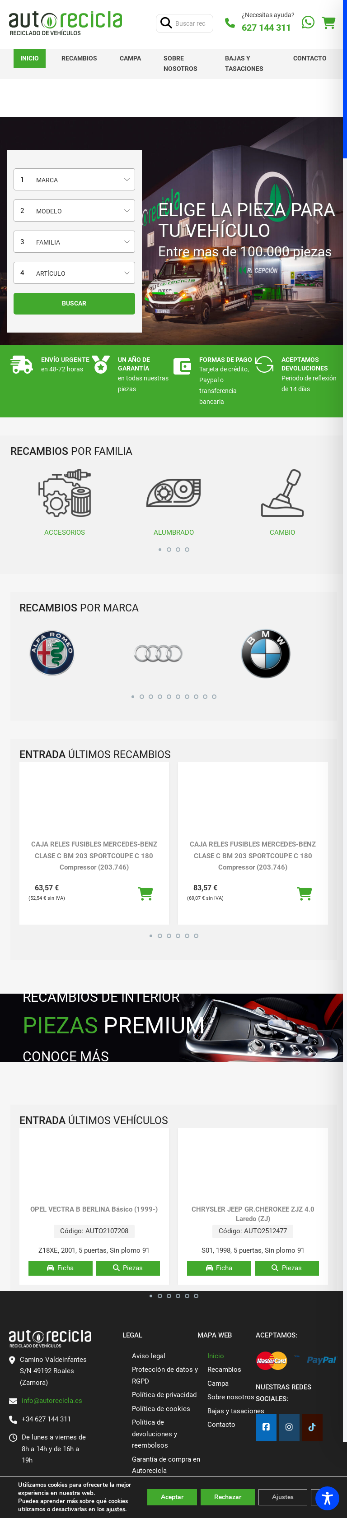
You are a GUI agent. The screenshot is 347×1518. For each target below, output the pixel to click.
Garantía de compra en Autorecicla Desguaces (166, 1470)
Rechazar (227, 1497)
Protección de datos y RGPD (165, 1375)
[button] (159, 548)
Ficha (60, 1268)
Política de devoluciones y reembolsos (154, 1433)
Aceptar (172, 1497)
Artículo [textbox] (51, 273)
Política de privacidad (164, 1395)
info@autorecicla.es (52, 1401)
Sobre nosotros (180, 64)
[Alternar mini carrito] (328, 23)
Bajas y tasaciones (244, 64)
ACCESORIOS (65, 501)
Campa (130, 58)
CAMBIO (282, 501)
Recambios (79, 58)
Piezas (128, 1268)
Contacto (310, 58)
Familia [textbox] (48, 242)
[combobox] (74, 179)
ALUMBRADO (173, 501)
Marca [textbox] (47, 180)
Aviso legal (148, 1356)
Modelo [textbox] (49, 211)
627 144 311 (266, 27)
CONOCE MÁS (66, 1056)
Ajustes (283, 1497)
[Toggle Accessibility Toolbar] (327, 1498)
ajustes (115, 1509)
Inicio (29, 58)
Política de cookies (161, 1409)
